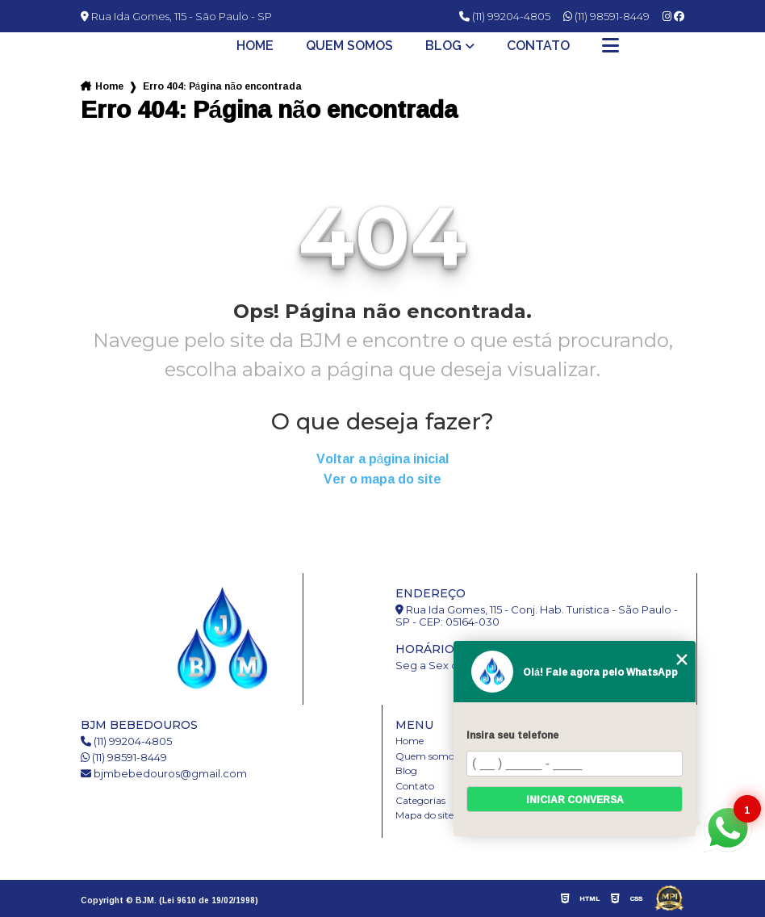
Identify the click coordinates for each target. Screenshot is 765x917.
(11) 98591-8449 (606, 16)
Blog (443, 46)
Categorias (420, 800)
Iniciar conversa (575, 799)
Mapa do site (424, 815)
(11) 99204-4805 (504, 16)
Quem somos (349, 46)
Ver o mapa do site (382, 479)
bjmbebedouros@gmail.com (164, 774)
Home (255, 46)
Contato (538, 46)
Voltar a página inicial (382, 459)
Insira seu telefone (512, 735)
